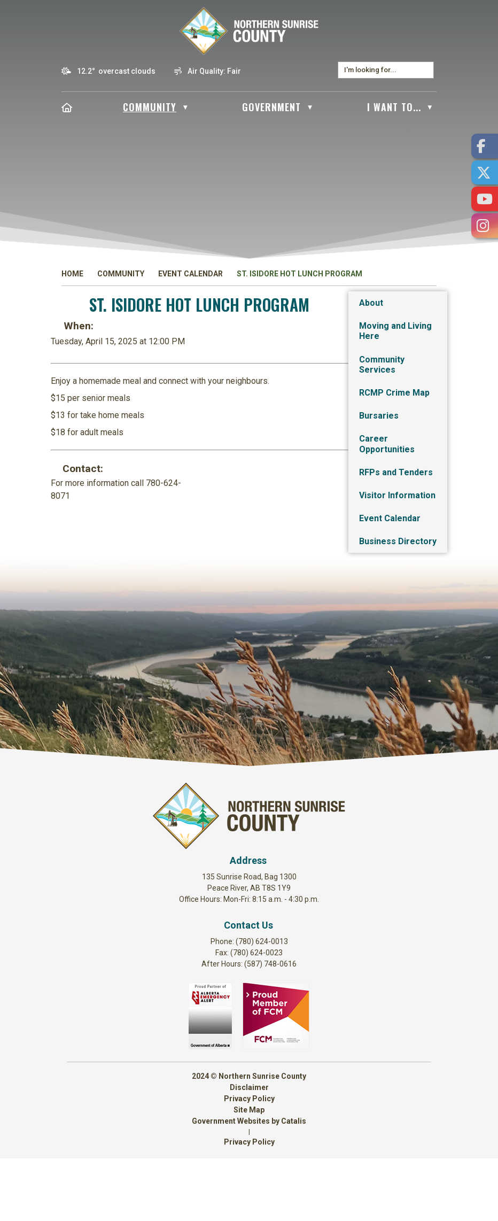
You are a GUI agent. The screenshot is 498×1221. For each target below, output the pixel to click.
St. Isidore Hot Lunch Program (299, 273)
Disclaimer (249, 1150)
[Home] (67, 107)
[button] (425, 70)
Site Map (249, 1172)
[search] (380, 70)
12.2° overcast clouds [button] (116, 71)
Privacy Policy (249, 1161)
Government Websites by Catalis (249, 1183)
